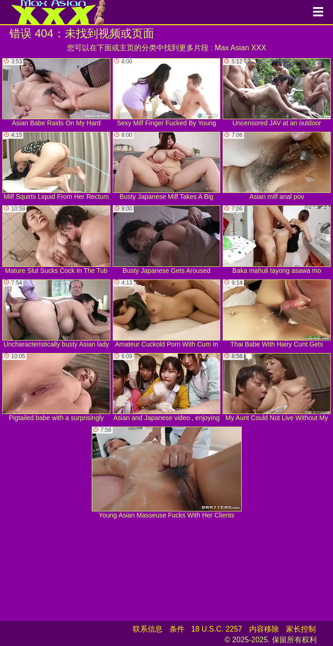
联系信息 (148, 629)
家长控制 (301, 629)
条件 (177, 629)
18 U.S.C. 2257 (216, 629)
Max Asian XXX (240, 48)
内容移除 (264, 629)
